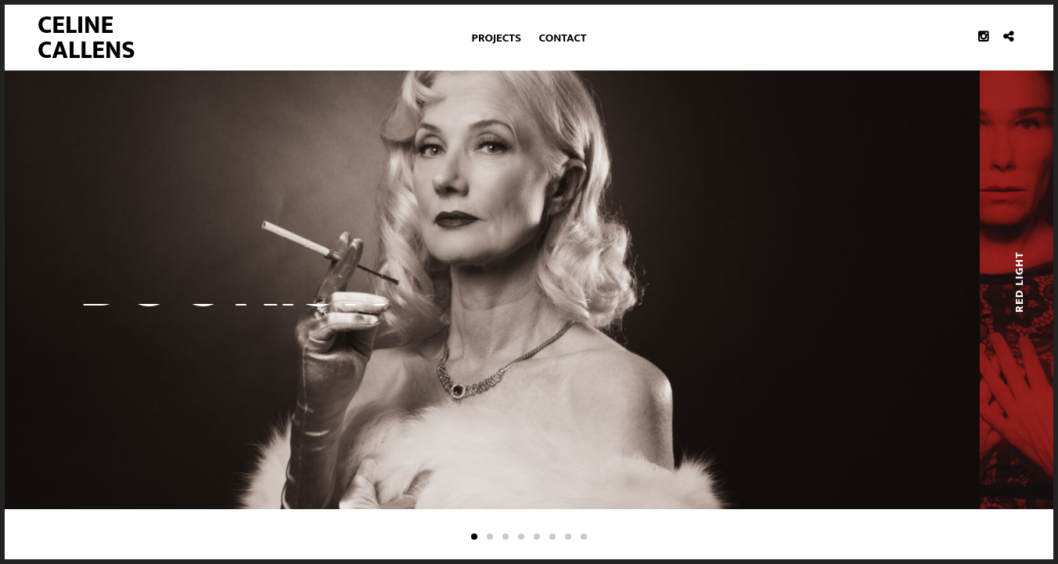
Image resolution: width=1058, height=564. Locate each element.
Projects (496, 38)
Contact (563, 38)
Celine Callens (86, 38)
